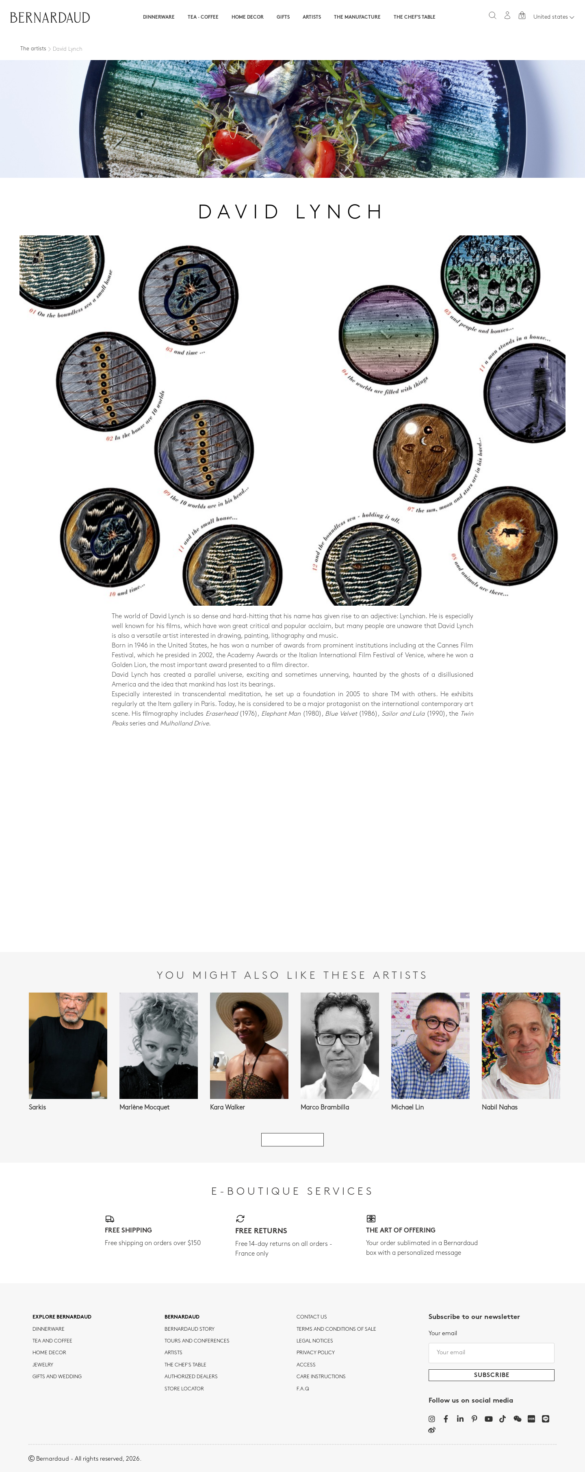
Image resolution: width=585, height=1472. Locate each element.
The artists (33, 49)
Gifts (283, 17)
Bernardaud (182, 1317)
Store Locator (184, 1389)
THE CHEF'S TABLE (185, 1365)
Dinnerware (159, 17)
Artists (312, 17)
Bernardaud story (189, 1329)
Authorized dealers (191, 1377)
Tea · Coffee (203, 17)
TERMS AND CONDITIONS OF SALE (336, 1329)
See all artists (292, 1140)
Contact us (312, 1317)
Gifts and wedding (57, 1377)
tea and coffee (52, 1341)
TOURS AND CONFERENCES (197, 1341)
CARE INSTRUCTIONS (321, 1377)
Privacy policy (316, 1353)
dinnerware (48, 1329)
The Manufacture (357, 17)
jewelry (42, 1365)
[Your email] (492, 1353)
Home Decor (248, 17)
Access (306, 1365)
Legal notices (315, 1341)
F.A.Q (303, 1389)
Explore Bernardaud (61, 1317)
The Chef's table (415, 17)
